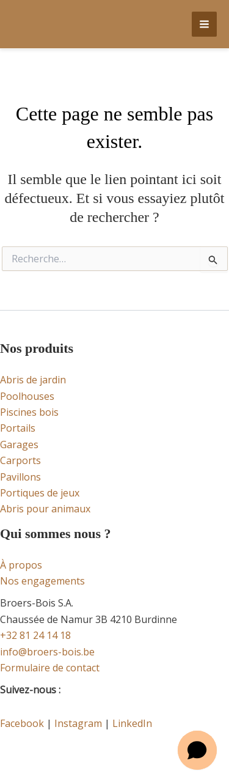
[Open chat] (197, 750)
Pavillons (20, 477)
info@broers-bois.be (47, 651)
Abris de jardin (33, 379)
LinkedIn (132, 723)
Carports (20, 460)
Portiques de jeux (39, 493)
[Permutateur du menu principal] (204, 24)
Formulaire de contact (50, 667)
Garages (19, 444)
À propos (21, 565)
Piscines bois (29, 412)
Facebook (22, 723)
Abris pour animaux (45, 508)
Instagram (78, 723)
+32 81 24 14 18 (35, 635)
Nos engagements (42, 581)
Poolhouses (27, 396)
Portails (17, 428)
